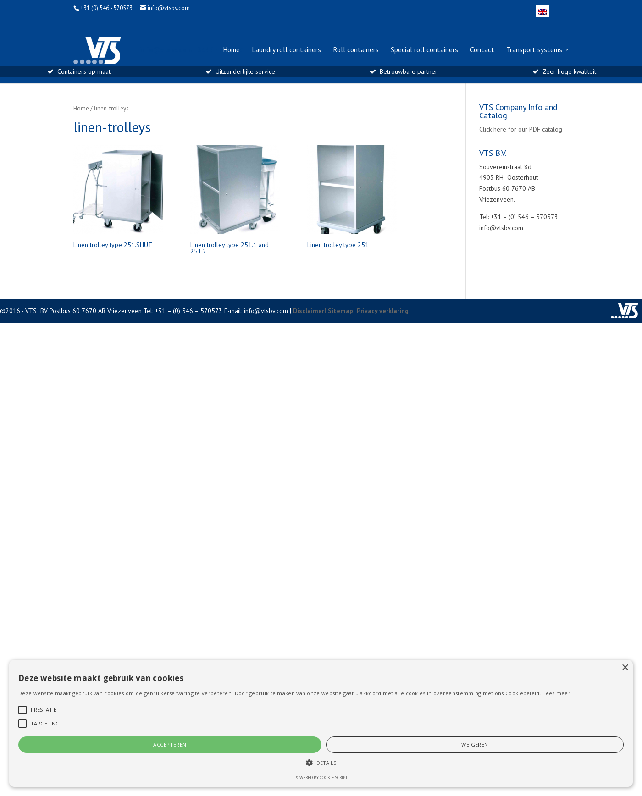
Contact (482, 50)
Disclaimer (308, 311)
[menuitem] (542, 11)
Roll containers (356, 50)
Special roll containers (424, 50)
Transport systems (534, 50)
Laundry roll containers (286, 50)
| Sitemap (338, 311)
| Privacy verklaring (381, 311)
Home (231, 50)
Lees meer (556, 693)
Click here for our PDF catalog (520, 129)
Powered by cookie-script (321, 777)
